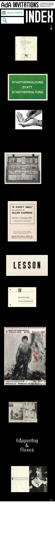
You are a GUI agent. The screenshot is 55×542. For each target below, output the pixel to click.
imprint (18, 12)
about (10, 12)
